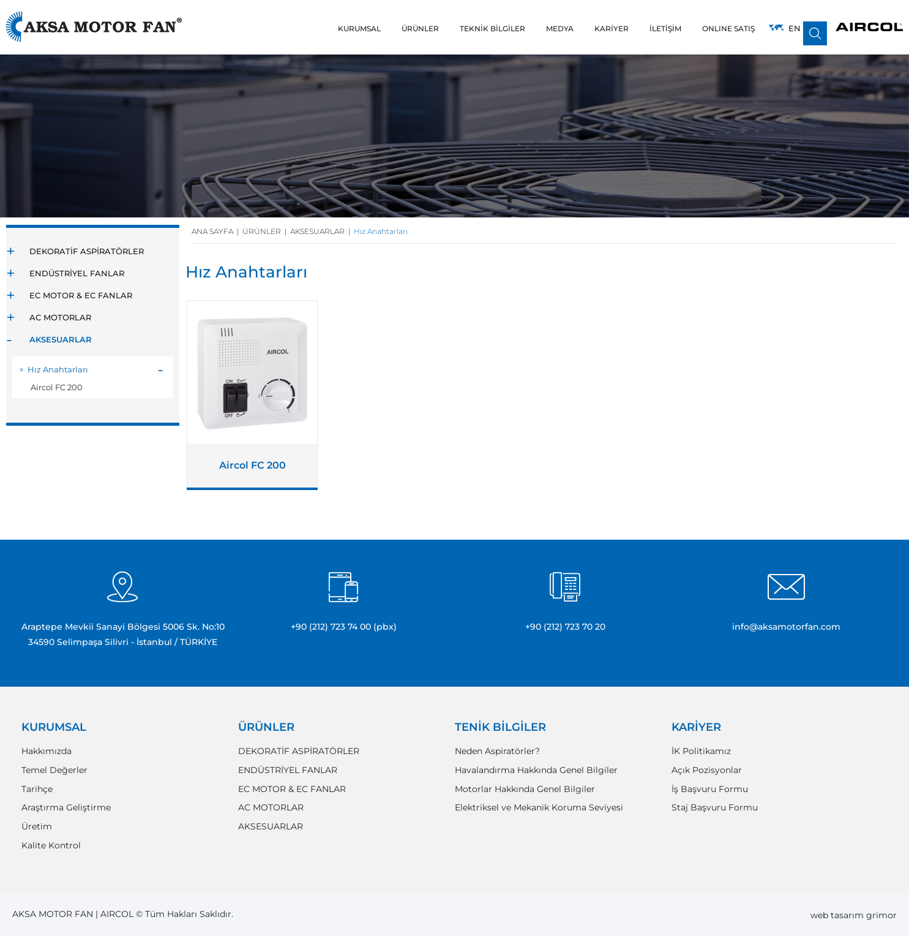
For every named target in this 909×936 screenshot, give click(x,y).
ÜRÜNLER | (266, 231)
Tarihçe (37, 789)
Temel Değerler (54, 770)
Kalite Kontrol (51, 845)
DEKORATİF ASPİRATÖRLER (86, 251)
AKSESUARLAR (60, 339)
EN (794, 28)
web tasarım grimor (853, 915)
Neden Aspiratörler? (497, 751)
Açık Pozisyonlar (706, 770)
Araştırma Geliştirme (66, 807)
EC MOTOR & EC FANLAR (80, 295)
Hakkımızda (46, 751)
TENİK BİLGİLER (500, 727)
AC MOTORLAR (60, 317)
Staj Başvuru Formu (714, 807)
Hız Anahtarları (58, 369)
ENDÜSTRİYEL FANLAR (76, 273)
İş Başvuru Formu (709, 789)
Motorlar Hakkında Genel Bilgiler (525, 789)
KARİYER (696, 727)
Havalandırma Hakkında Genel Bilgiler (536, 770)
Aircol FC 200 (57, 387)
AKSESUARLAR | (322, 231)
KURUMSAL (53, 727)
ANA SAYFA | (217, 231)
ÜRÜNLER (266, 727)
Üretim (36, 826)
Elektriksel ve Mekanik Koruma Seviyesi (539, 807)
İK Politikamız (701, 751)
